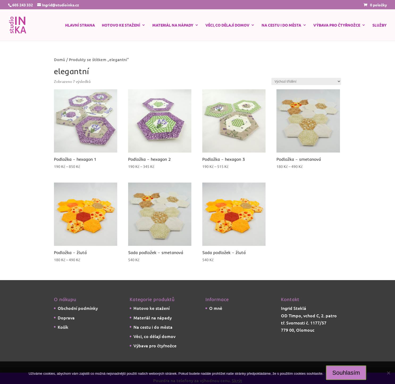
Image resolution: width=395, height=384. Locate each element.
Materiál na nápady (172, 25)
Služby (379, 25)
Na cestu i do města (281, 25)
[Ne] (388, 372)
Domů (59, 59)
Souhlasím (346, 372)
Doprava (66, 317)
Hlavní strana (80, 25)
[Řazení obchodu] (306, 81)
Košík (63, 327)
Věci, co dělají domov (227, 25)
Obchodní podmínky (78, 308)
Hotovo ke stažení (121, 25)
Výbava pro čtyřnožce (336, 25)
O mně (215, 308)
